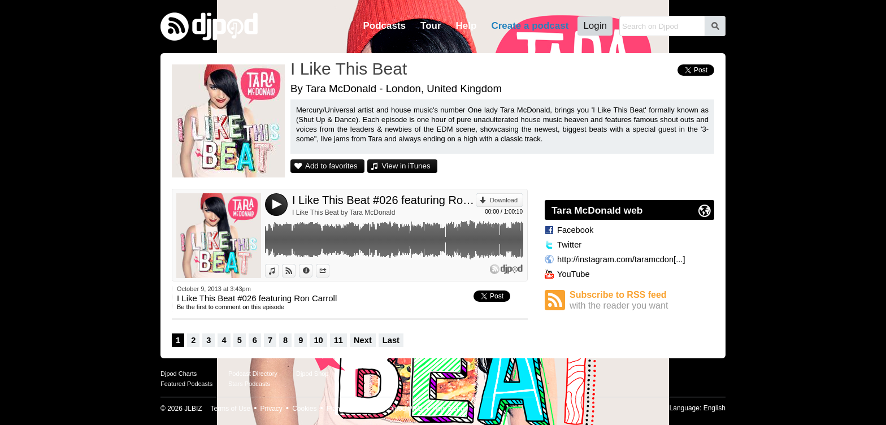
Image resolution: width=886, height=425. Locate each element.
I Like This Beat (348, 68)
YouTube (573, 274)
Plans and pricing (353, 409)
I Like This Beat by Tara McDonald (343, 212)
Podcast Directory (252, 373)
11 (338, 340)
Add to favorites (331, 166)
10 (318, 340)
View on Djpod (295, 270)
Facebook (575, 230)
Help (466, 25)
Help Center (450, 409)
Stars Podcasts (249, 383)
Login (595, 25)
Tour (430, 25)
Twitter (569, 244)
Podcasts (384, 25)
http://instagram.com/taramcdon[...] (621, 259)
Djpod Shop (312, 373)
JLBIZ (193, 409)
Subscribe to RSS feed (642, 300)
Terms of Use (231, 409)
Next (363, 340)
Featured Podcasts (186, 383)
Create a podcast (529, 25)
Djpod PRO (405, 409)
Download (504, 200)
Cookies (304, 409)
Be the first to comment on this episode (230, 306)
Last (391, 340)
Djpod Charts (178, 373)
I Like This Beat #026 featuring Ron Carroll (384, 200)
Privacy (271, 409)
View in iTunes (406, 166)
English (714, 408)
